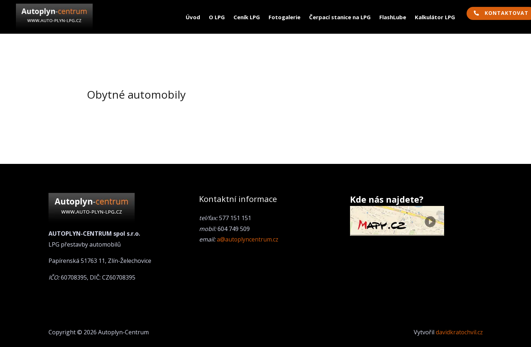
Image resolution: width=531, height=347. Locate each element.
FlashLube (392, 17)
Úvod (193, 17)
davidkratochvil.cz (459, 332)
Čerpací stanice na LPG (340, 17)
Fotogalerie (284, 17)
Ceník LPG (246, 17)
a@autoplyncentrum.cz (248, 239)
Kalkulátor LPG (435, 17)
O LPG (217, 17)
